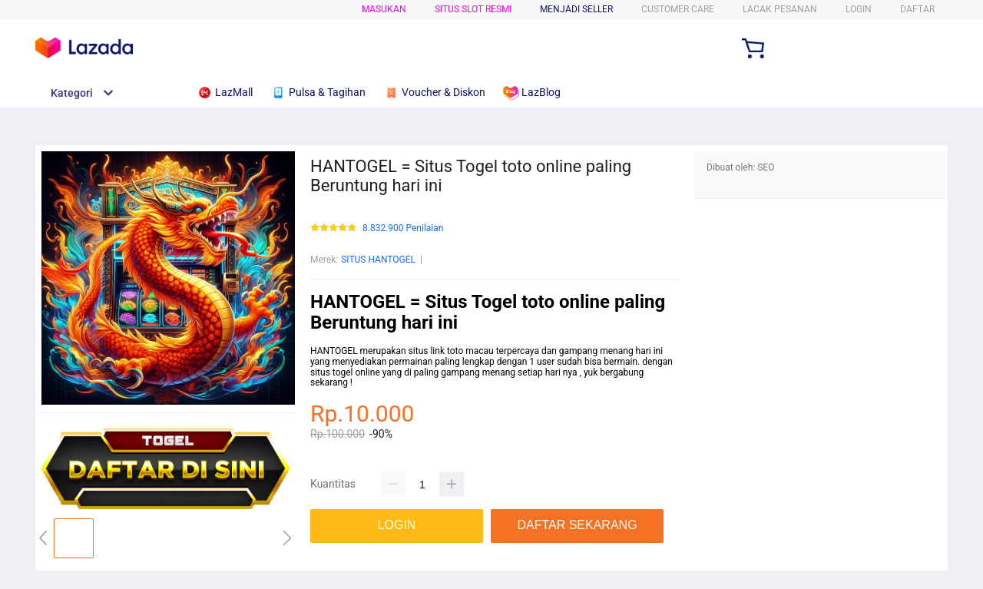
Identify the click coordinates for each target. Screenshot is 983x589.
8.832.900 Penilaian (402, 228)
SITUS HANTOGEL (378, 259)
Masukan (384, 9)
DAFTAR (917, 9)
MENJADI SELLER (576, 9)
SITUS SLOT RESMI (473, 9)
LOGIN (859, 9)
